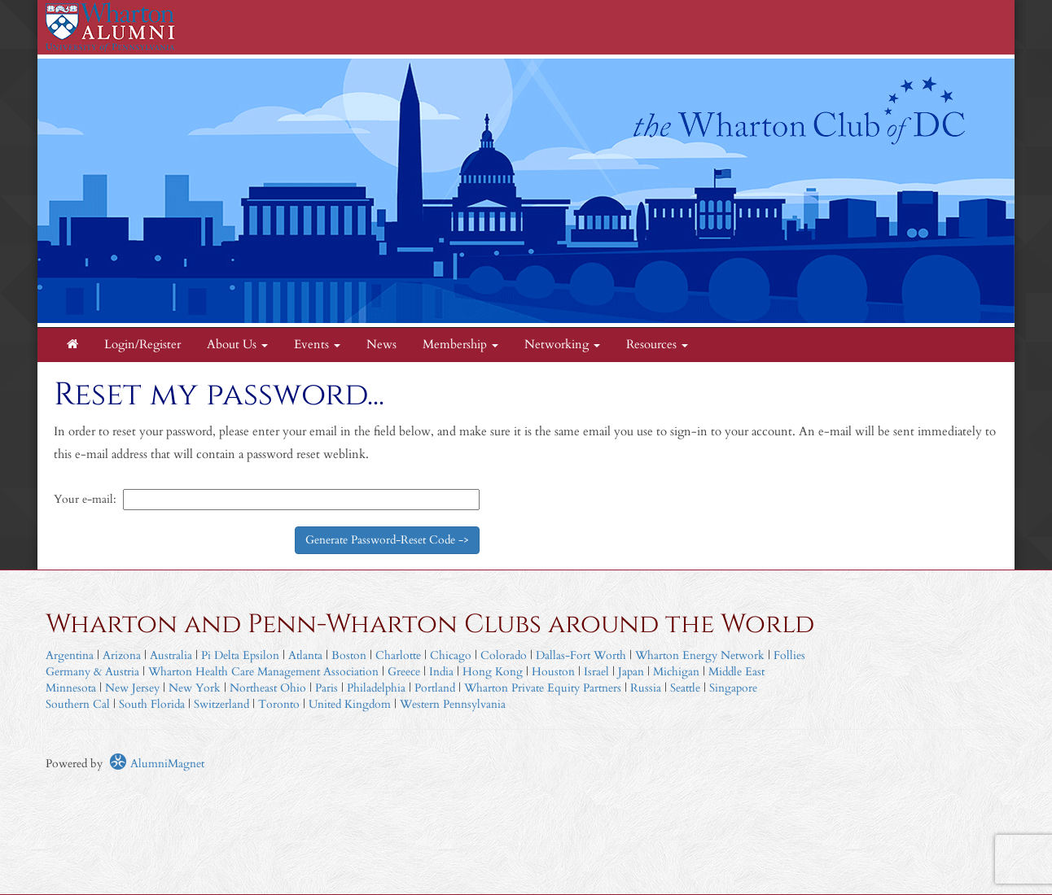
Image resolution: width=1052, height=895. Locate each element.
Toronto (279, 704)
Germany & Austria (92, 671)
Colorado (503, 655)
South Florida (152, 704)
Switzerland (221, 704)
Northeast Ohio (268, 688)
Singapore (733, 688)
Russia (645, 688)
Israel (596, 671)
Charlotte (398, 655)
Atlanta (305, 655)
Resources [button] (657, 344)
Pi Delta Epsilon (240, 655)
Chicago (450, 655)
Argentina (70, 655)
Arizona (122, 655)
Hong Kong (492, 671)
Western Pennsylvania (453, 704)
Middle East (736, 671)
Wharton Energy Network (700, 655)
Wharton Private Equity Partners (542, 688)
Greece (404, 671)
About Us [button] (237, 344)
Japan (631, 671)
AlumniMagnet (156, 763)
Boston (348, 655)
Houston (553, 671)
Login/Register (142, 344)
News (381, 344)
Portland (434, 688)
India (441, 671)
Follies (789, 655)
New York (195, 688)
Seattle (685, 688)
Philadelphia (376, 688)
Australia (171, 655)
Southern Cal (78, 704)
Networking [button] (562, 344)
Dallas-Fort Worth (581, 655)
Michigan (676, 671)
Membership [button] (460, 344)
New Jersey (134, 688)
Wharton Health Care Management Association (263, 671)
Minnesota (71, 688)
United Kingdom (350, 704)
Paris (326, 688)
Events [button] (317, 344)
